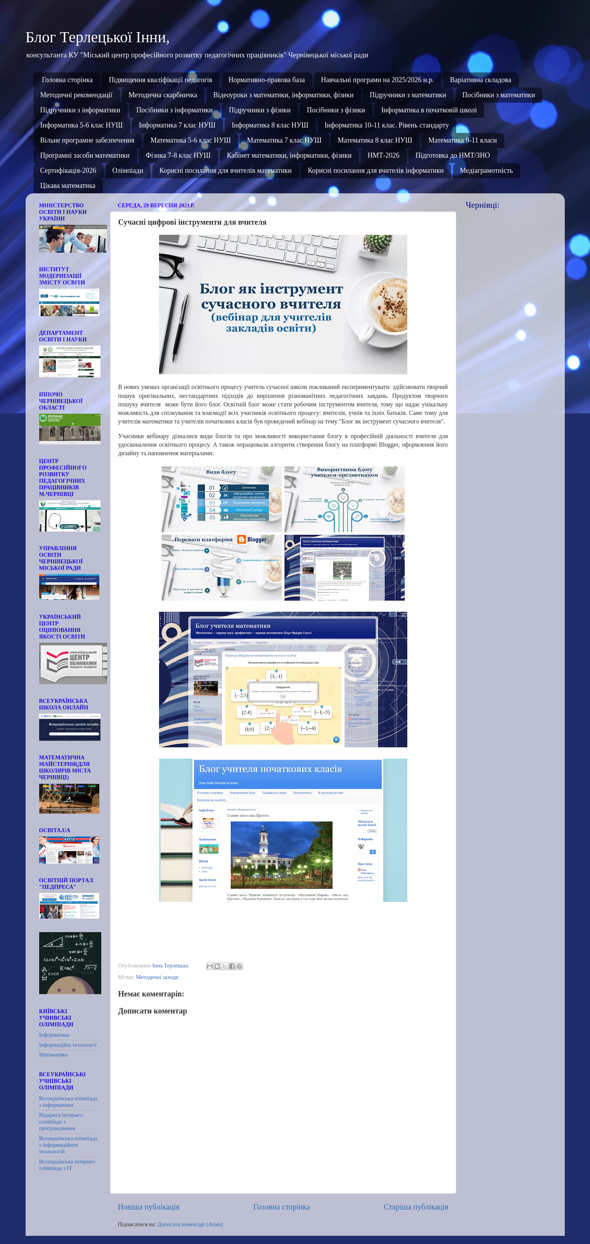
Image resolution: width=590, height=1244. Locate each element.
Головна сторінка (67, 80)
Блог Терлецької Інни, (98, 37)
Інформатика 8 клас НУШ (270, 125)
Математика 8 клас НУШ (374, 140)
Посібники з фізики (336, 110)
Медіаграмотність (486, 170)
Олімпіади (128, 170)
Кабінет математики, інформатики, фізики (289, 155)
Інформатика (54, 1035)
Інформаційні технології (68, 1045)
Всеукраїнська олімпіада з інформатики (68, 1101)
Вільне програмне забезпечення (87, 140)
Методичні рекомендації (76, 95)
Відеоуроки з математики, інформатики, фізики (283, 95)
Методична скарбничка (162, 95)
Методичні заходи (157, 977)
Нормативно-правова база (266, 80)
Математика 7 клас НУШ (284, 140)
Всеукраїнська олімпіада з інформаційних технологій (68, 1145)
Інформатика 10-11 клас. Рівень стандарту (387, 125)
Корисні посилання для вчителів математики (225, 170)
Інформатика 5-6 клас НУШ (81, 125)
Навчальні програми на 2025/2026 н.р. (377, 80)
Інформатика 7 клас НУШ (177, 125)
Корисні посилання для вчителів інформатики (376, 170)
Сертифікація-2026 (68, 170)
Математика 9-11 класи (462, 140)
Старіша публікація (416, 1207)
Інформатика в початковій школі (429, 110)
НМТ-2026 (384, 155)
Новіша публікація (149, 1207)
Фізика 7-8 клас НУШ (178, 155)
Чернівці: (483, 205)
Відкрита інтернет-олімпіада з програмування (61, 1122)
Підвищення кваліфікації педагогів (160, 80)
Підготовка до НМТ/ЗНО (452, 155)
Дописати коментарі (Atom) (190, 1224)
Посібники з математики (498, 95)
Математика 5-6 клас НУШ (191, 140)
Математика (53, 1054)
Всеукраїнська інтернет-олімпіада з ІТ (68, 1164)
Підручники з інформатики (80, 110)
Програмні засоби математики (85, 155)
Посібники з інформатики (174, 110)
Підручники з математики (408, 95)
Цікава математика (68, 185)
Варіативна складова (480, 80)
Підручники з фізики (260, 110)
